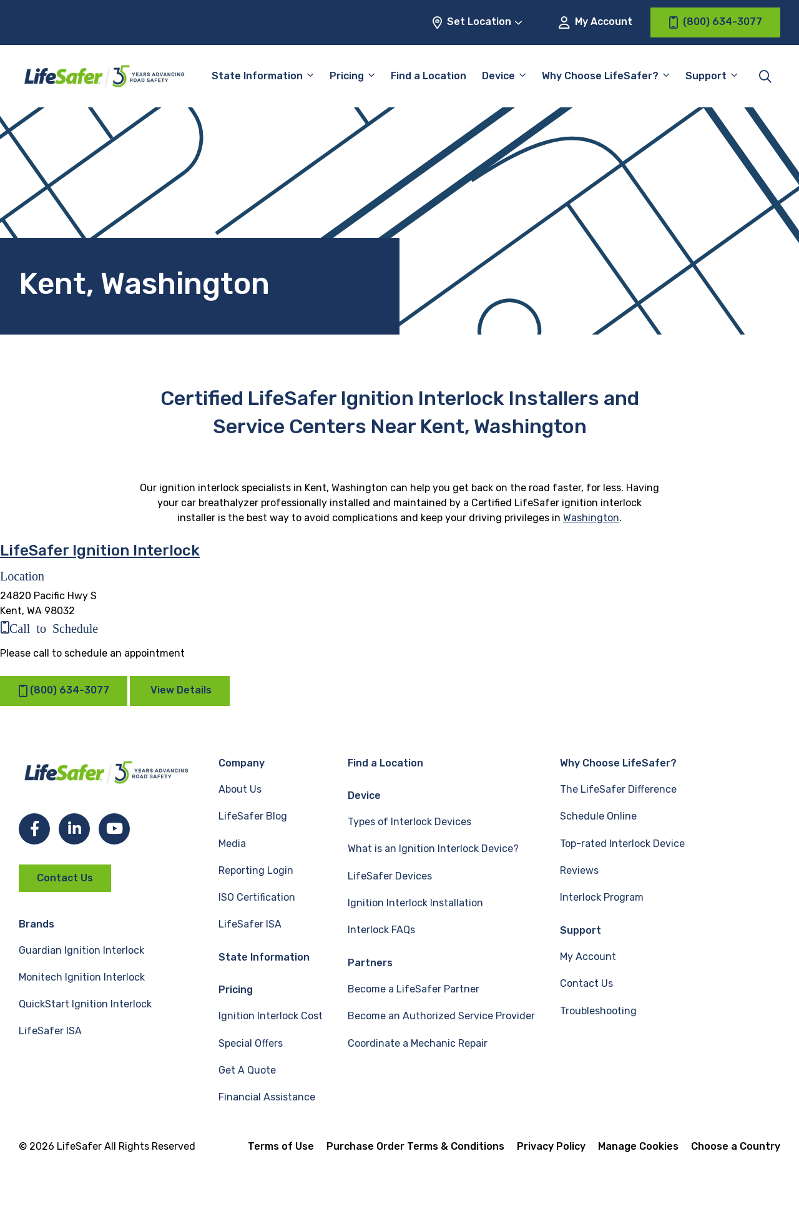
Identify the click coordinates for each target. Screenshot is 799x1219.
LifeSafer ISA (50, 1031)
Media (232, 843)
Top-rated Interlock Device (622, 843)
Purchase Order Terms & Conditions (415, 1146)
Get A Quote (247, 1070)
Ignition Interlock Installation (415, 903)
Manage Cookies (638, 1146)
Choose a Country (735, 1146)
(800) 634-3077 (63, 690)
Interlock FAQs (381, 930)
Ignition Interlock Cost (270, 1016)
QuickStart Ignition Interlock (85, 1004)
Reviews (579, 870)
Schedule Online (598, 816)
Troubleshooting (598, 1011)
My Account (595, 22)
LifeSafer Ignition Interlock (100, 550)
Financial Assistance (266, 1097)
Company (241, 763)
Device (498, 76)
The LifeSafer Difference (618, 789)
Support (706, 76)
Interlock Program (602, 897)
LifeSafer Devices (390, 876)
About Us (240, 789)
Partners (370, 963)
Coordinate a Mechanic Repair (418, 1043)
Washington (591, 518)
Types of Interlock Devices (409, 822)
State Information (257, 76)
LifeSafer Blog (252, 816)
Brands (36, 924)
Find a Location (428, 76)
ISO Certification (256, 897)
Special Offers (250, 1043)
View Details (181, 690)
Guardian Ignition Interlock (81, 950)
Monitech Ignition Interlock (82, 977)
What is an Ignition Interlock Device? (433, 848)
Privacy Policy (551, 1146)
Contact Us (65, 878)
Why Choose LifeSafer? (600, 76)
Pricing (347, 76)
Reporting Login (255, 870)
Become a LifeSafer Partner (413, 989)
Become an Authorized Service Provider (441, 1016)
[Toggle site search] (765, 76)
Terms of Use (281, 1146)
